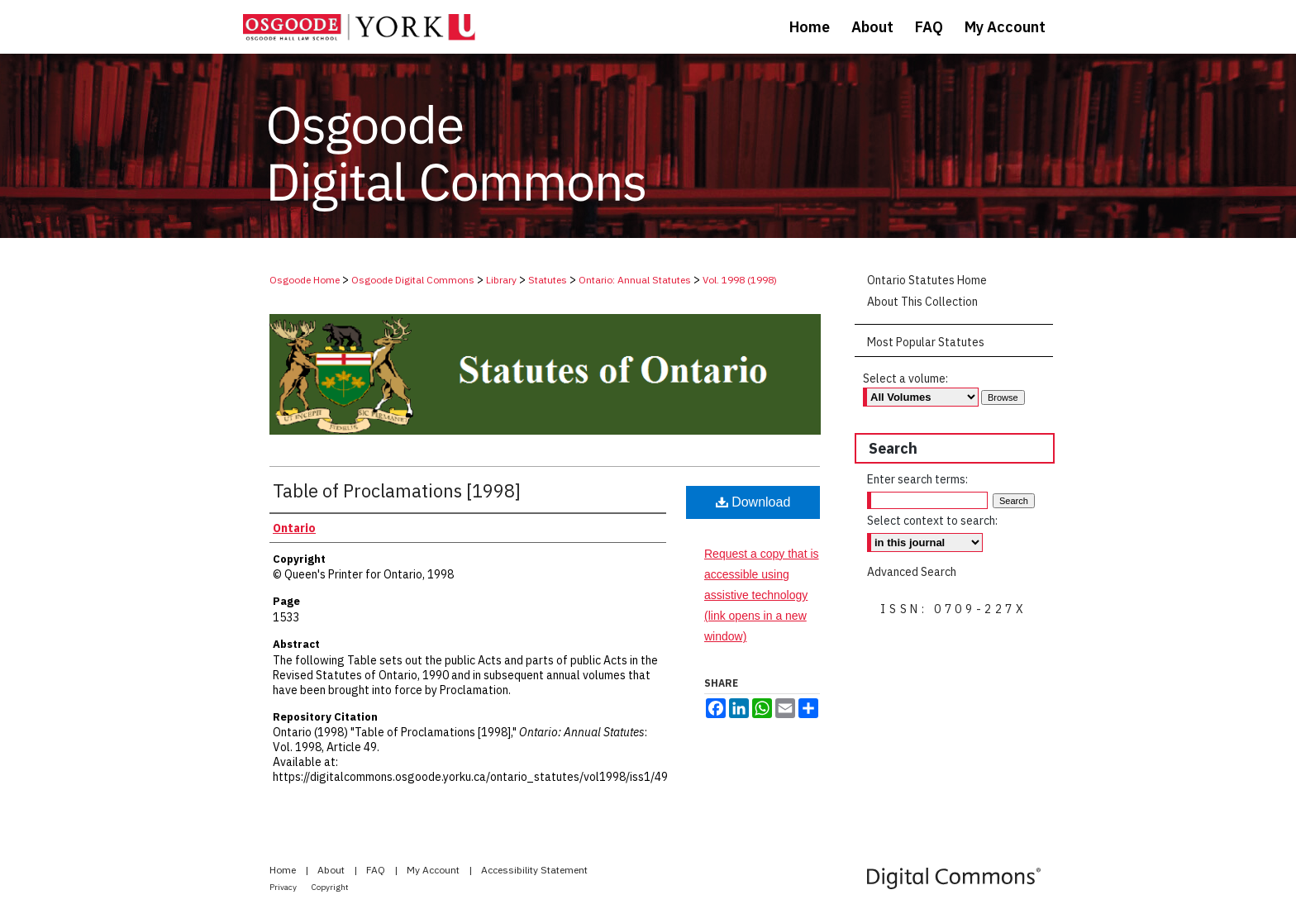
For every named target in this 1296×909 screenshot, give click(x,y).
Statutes (547, 280)
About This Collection (922, 301)
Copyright (330, 887)
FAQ (377, 870)
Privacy (283, 887)
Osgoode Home (304, 280)
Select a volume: (905, 378)
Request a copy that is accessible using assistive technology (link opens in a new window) (761, 595)
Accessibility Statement (534, 870)
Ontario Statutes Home (927, 280)
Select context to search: (932, 520)
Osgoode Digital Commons (412, 280)
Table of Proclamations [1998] (397, 490)
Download (753, 502)
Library (501, 280)
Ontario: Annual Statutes (635, 280)
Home (283, 870)
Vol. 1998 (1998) (740, 280)
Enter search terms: (917, 479)
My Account (434, 870)
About (332, 870)
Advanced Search (911, 571)
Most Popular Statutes (925, 342)
